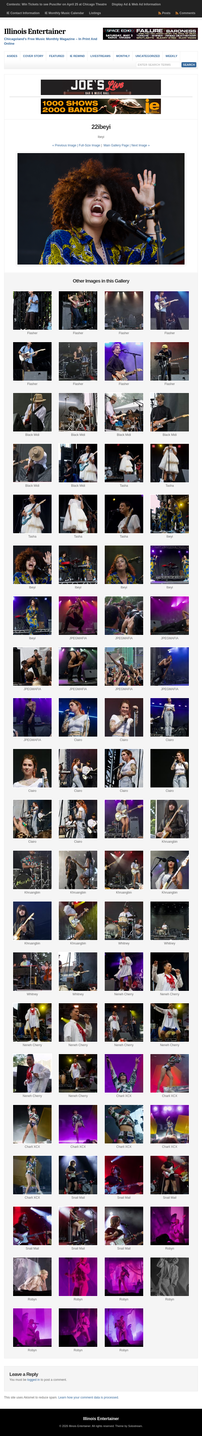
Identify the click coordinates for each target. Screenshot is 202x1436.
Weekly (171, 56)
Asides (12, 56)
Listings (95, 13)
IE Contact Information (23, 13)
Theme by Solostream (128, 1426)
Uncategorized (148, 56)
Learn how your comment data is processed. (88, 1397)
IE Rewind (77, 56)
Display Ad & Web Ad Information (136, 4)
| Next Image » (140, 145)
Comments (187, 13)
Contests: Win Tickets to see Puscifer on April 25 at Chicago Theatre (57, 4)
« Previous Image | (65, 145)
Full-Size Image (89, 145)
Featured (56, 56)
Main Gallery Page (116, 145)
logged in (33, 1380)
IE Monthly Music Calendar (64, 13)
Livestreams (100, 56)
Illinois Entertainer (34, 31)
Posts (166, 13)
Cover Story (33, 56)
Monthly (123, 56)
